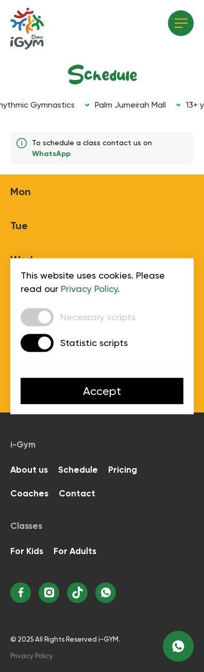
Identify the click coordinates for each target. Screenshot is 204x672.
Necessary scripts (97, 317)
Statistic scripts (94, 342)
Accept (102, 390)
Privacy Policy (89, 288)
